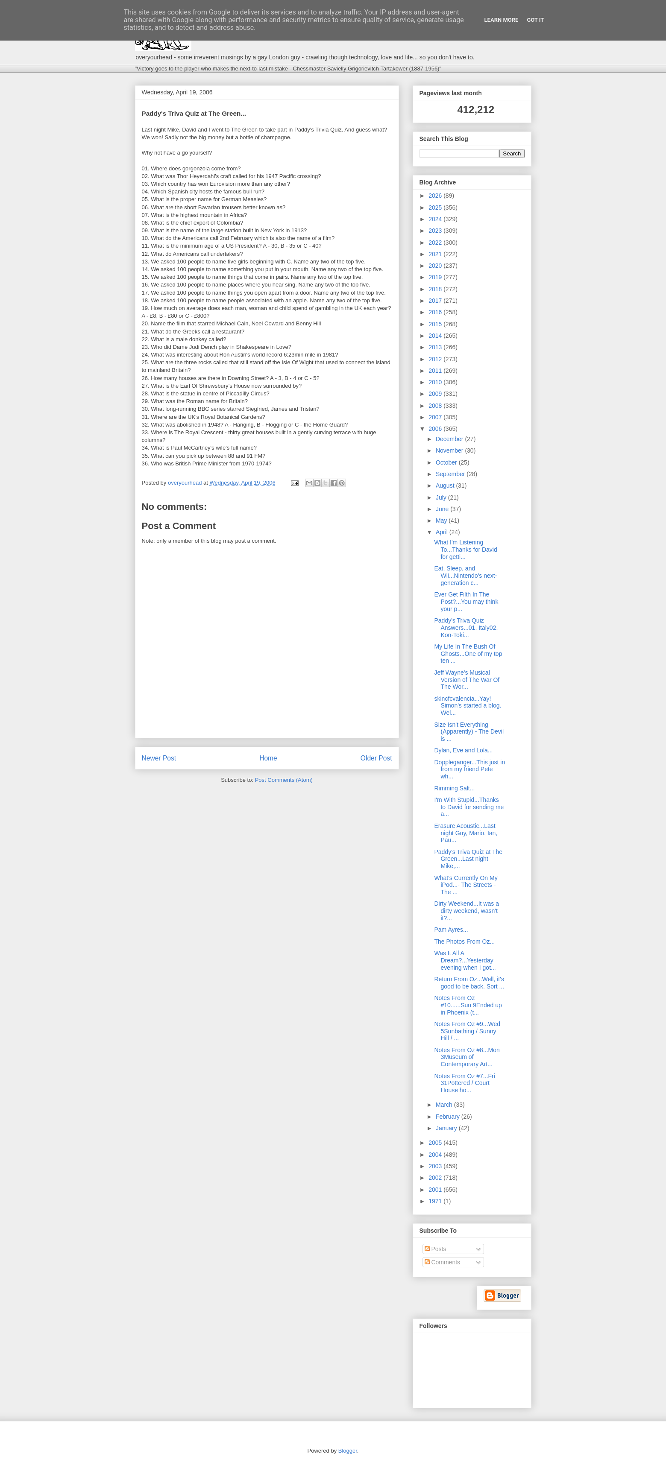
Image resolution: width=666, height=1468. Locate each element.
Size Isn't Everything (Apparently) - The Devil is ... (469, 732)
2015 (435, 324)
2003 (435, 1166)
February (448, 1116)
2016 (435, 312)
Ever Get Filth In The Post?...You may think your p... (466, 601)
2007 (435, 417)
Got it (535, 20)
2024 (435, 219)
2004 (435, 1154)
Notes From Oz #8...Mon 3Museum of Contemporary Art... (466, 1057)
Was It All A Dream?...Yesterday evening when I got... (465, 960)
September (451, 474)
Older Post (376, 758)
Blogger (347, 1451)
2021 (435, 254)
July (442, 497)
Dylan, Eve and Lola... (463, 750)
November (450, 450)
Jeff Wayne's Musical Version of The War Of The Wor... (466, 679)
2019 (435, 277)
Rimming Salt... (454, 788)
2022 (435, 242)
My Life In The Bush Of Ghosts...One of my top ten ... (468, 653)
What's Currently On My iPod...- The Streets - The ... (465, 885)
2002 (435, 1177)
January (447, 1128)
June (443, 509)
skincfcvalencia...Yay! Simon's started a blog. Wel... (467, 705)
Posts (435, 1249)
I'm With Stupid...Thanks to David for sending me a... (469, 807)
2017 (435, 300)
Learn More (501, 20)
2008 (435, 405)
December (450, 439)
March (445, 1104)
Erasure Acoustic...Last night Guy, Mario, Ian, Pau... (465, 833)
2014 (435, 335)
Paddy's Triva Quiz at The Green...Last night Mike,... (468, 859)
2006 (435, 428)
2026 (435, 195)
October (447, 462)
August (446, 485)
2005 (435, 1142)
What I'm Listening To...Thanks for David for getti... (465, 549)
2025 (435, 207)
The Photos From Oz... (464, 941)
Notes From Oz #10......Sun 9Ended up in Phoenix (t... (468, 1005)
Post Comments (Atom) (284, 780)
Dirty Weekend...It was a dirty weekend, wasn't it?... (466, 910)
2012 (435, 359)
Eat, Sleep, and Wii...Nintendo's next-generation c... (465, 575)
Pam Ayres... (451, 929)
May (442, 520)
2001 (435, 1189)
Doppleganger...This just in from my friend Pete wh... (469, 769)
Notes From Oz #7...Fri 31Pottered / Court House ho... (464, 1083)
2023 (435, 230)
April (442, 532)
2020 (435, 265)
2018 (435, 289)
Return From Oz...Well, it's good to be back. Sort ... (469, 983)
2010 (435, 382)
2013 (435, 347)
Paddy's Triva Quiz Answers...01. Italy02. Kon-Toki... (466, 627)
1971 (435, 1201)
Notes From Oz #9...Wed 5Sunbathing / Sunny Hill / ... (467, 1031)
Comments (443, 1262)
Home (268, 758)
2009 (435, 393)
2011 (435, 370)
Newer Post (159, 758)
